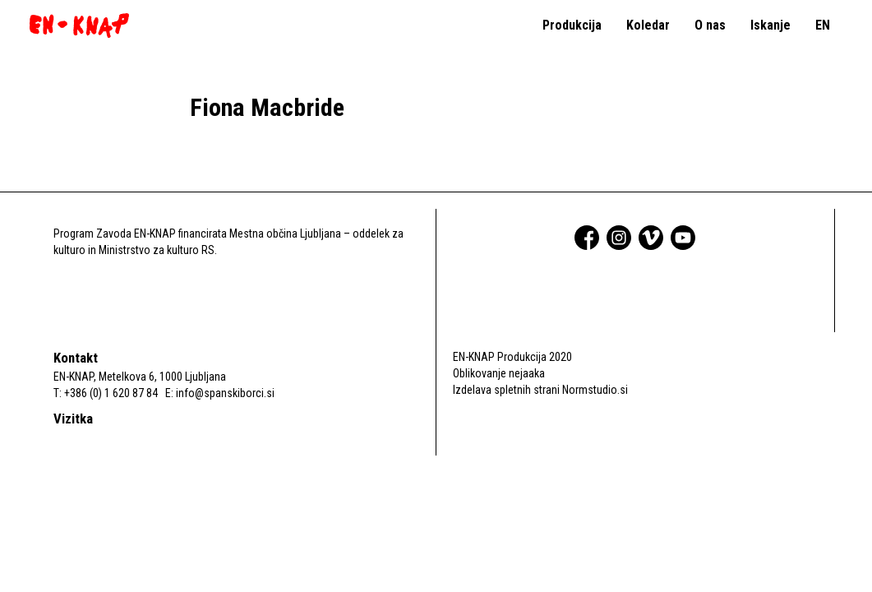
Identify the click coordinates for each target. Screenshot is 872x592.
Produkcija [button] (572, 25)
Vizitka (73, 418)
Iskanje (770, 25)
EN (822, 25)
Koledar (648, 25)
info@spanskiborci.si (225, 393)
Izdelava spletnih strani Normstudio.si (540, 389)
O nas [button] (710, 25)
